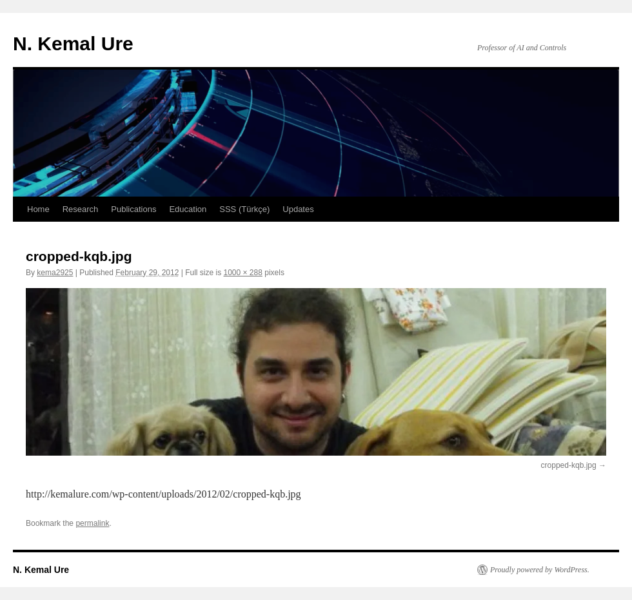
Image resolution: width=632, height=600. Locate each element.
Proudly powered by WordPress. (539, 569)
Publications (133, 209)
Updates (297, 209)
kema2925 (55, 272)
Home (38, 209)
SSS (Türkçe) (244, 209)
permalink (92, 523)
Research (81, 209)
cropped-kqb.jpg (569, 465)
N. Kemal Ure (73, 43)
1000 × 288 (243, 272)
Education (187, 209)
